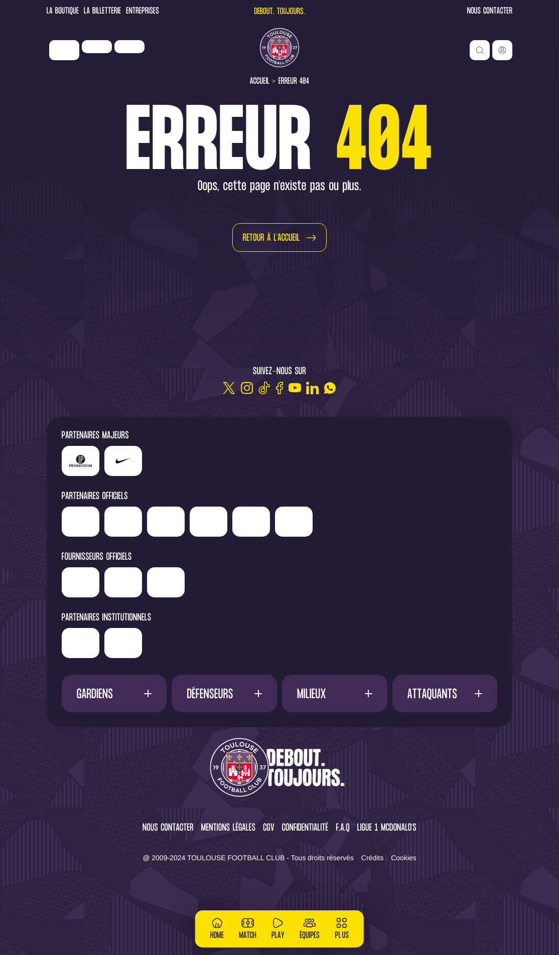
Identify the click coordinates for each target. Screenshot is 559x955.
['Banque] (118, 615)
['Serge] (327, 518)
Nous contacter (489, 12)
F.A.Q (342, 865)
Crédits (372, 894)
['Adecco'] (446, 522)
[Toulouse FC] (279, 48)
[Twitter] (229, 388)
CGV (268, 865)
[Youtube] (295, 388)
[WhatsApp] (330, 388)
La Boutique (63, 12)
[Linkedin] (312, 388)
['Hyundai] (215, 518)
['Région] (119, 676)
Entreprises (142, 12)
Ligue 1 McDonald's (386, 865)
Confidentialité (305, 865)
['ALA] (80, 558)
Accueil (260, 81)
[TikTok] (264, 388)
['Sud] (403, 522)
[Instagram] (246, 388)
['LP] (97, 46)
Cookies (403, 894)
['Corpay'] (241, 619)
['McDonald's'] (198, 619)
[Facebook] (279, 388)
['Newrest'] (129, 46)
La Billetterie (102, 12)
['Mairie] (200, 680)
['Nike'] (64, 50)
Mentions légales (228, 865)
